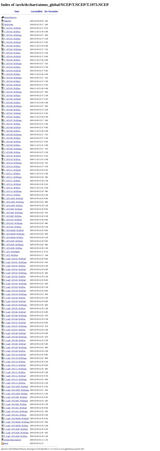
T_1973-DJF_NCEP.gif (13, 209)
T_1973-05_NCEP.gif (12, 85)
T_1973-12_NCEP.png (12, 191)
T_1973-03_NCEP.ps (12, 67)
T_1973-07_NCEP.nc (12, 117)
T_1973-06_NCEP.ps (12, 110)
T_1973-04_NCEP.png (12, 78)
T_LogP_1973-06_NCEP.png (15, 316)
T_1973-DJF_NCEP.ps (13, 216)
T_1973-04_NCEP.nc (12, 74)
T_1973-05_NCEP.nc (12, 88)
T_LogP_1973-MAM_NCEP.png (16, 422)
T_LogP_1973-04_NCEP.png (15, 294)
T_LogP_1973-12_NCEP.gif (15, 376)
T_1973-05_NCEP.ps (12, 96)
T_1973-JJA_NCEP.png (13, 223)
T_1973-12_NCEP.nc (12, 188)
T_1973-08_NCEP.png (12, 135)
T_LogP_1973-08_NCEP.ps (14, 340)
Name (16, 11)
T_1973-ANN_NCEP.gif (13, 198)
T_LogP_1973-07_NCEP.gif (15, 323)
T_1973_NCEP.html (12, 252)
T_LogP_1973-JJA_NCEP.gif (15, 408)
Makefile (7, 21)
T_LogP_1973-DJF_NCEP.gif (15, 397)
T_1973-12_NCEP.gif (12, 184)
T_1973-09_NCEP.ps (12, 152)
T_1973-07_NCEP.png (12, 120)
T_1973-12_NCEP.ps (12, 195)
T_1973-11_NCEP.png (12, 177)
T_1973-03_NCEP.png (12, 64)
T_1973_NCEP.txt (11, 255)
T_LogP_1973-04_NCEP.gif (15, 291)
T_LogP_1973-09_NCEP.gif (15, 344)
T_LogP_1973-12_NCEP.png (15, 379)
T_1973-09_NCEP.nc (12, 145)
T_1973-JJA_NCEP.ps (12, 227)
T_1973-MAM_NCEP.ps (13, 238)
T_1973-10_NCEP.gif (12, 156)
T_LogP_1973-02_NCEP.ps (14, 277)
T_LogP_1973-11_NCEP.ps (14, 372)
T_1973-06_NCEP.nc (12, 103)
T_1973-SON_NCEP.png (13, 245)
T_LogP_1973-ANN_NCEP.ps (16, 394)
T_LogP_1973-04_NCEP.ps (14, 298)
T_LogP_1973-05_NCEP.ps (14, 308)
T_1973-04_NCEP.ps (12, 81)
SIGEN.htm (8, 25)
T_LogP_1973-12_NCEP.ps (14, 383)
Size (46, 11)
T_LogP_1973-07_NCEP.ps (14, 330)
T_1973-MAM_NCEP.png (14, 234)
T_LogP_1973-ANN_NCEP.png (16, 390)
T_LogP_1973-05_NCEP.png (15, 305)
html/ (6, 443)
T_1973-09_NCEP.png (12, 149)
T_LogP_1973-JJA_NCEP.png (15, 411)
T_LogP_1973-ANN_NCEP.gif (16, 387)
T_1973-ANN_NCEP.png (14, 202)
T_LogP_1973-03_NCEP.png (15, 284)
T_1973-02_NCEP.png (12, 49)
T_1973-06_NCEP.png (12, 106)
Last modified (36, 11)
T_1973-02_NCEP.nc (12, 46)
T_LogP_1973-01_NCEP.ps (14, 266)
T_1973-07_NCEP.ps (12, 124)
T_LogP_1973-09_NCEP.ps (14, 351)
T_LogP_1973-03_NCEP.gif (15, 280)
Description (53, 11)
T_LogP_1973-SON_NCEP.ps (15, 436)
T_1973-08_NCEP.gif (12, 127)
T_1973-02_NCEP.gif (12, 42)
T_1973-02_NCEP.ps (12, 53)
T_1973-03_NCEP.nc (12, 60)
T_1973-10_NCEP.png (12, 163)
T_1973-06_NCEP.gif (12, 99)
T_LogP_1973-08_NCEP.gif (15, 333)
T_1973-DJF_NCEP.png (13, 213)
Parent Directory (10, 17)
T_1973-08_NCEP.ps (12, 138)
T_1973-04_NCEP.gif (12, 71)
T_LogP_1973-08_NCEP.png (15, 337)
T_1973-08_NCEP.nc (12, 131)
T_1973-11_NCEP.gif (12, 170)
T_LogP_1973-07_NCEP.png (15, 326)
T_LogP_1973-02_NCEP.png (15, 273)
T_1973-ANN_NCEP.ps (13, 206)
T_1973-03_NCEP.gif (12, 56)
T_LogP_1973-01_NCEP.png (15, 262)
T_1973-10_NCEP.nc (12, 159)
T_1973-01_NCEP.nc (12, 32)
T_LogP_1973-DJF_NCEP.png (16, 401)
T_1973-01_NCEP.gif (12, 28)
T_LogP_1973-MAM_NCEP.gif (16, 419)
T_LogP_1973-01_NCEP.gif (15, 259)
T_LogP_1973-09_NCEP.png (15, 348)
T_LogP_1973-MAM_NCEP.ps (16, 426)
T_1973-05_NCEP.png (12, 92)
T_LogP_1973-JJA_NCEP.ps (15, 415)
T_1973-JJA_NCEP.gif (13, 220)
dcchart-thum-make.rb (12, 440)
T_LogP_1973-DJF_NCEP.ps (15, 404)
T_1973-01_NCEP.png (12, 35)
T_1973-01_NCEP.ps (12, 39)
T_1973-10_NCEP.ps (12, 167)
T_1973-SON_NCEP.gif (13, 241)
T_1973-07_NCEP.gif (12, 113)
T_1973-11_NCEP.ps (12, 181)
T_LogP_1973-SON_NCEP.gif (16, 429)
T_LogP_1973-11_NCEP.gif (15, 365)
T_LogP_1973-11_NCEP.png (15, 369)
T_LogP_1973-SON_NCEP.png (16, 433)
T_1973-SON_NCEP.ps (13, 248)
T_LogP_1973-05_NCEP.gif (15, 301)
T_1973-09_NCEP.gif (12, 142)
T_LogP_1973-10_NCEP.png (15, 358)
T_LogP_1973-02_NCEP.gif (15, 269)
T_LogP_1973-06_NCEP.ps (14, 319)
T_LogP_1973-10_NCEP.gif (15, 355)
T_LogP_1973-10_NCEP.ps (14, 362)
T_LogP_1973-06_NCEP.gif (15, 312)
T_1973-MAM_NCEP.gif (14, 230)
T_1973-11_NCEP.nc (12, 174)
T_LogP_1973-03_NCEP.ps (14, 287)
